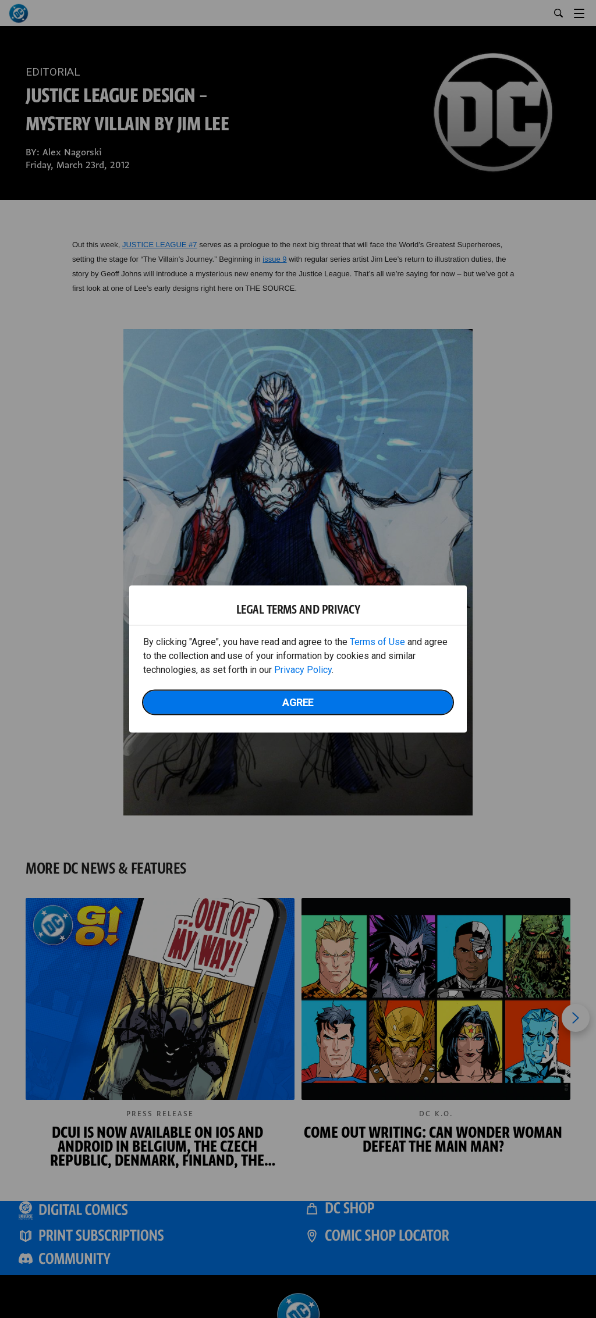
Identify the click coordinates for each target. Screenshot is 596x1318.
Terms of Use (377, 641)
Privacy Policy (303, 669)
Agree (298, 702)
